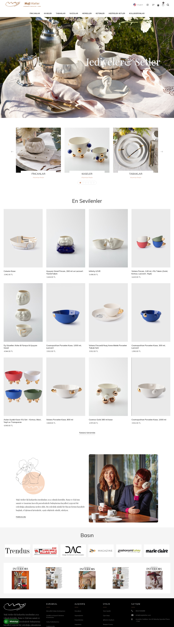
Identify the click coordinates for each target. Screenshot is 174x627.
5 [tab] (91, 182)
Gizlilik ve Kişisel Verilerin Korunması (55, 616)
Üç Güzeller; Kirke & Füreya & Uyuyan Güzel (20, 346)
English (138, 5)
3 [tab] (85, 182)
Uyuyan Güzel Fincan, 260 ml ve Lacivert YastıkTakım (64, 272)
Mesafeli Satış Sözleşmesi (55, 611)
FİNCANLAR (38, 174)
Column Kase (9, 271)
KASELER (87, 174)
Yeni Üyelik (107, 611)
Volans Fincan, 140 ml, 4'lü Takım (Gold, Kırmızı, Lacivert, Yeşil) (149, 272)
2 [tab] (83, 182)
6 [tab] (93, 182)
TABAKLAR (135, 174)
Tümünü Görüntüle (87, 433)
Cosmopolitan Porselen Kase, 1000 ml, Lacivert (64, 346)
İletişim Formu (108, 624)
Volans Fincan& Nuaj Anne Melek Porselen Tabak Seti (108, 346)
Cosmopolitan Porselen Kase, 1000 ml (148, 419)
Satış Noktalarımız (52, 622)
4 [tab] (88, 182)
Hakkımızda (21, 517)
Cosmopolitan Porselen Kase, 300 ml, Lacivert (148, 346)
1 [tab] (80, 182)
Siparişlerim (79, 615)
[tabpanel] (38, 154)
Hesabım (78, 611)
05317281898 (140, 611)
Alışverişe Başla (38, 177)
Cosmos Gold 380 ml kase (101, 419)
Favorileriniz (79, 620)
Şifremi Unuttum (108, 620)
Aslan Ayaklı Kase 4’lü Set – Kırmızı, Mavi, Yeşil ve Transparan (22, 420)
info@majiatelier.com (143, 615)
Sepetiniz (78, 624)
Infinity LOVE (94, 271)
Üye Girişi (106, 615)
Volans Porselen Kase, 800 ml (59, 419)
